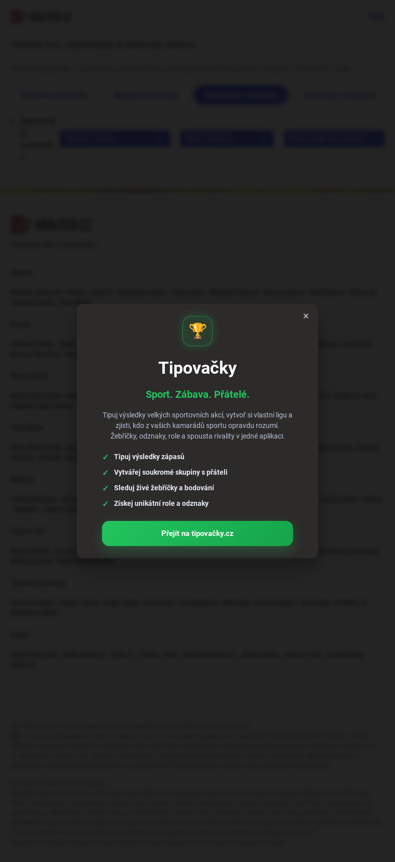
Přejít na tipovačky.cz (198, 529)
